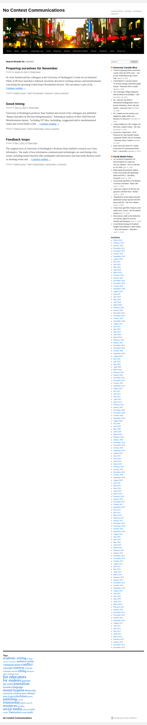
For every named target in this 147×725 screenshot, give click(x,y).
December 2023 (119, 313)
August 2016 (118, 534)
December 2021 (119, 378)
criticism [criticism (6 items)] (28, 668)
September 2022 (119, 353)
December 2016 (119, 523)
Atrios (8, 51)
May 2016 (117, 542)
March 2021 (117, 402)
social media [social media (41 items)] (12, 709)
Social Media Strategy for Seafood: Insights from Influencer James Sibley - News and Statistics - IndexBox (127, 226)
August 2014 (118, 591)
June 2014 (117, 596)
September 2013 (119, 620)
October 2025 (118, 254)
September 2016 (119, 531)
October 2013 (118, 618)
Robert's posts (19, 93)
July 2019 (116, 456)
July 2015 (116, 566)
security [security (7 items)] (21, 706)
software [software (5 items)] (25, 709)
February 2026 (118, 243)
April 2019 (117, 461)
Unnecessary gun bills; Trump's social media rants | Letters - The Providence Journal (127, 210)
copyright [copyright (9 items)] (7, 668)
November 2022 (119, 348)
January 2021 (118, 407)
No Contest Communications (34, 10)
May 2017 (117, 513)
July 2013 (116, 626)
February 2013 (118, 639)
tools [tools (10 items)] (32, 709)
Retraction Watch (80, 51)
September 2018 (119, 477)
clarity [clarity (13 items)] (30, 661)
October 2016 (118, 529)
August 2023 (118, 324)
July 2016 (116, 537)
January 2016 (118, 553)
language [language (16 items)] (17, 687)
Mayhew (57, 51)
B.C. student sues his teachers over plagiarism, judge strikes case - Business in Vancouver (125, 116)
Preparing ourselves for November (32, 68)
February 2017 (118, 518)
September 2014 (119, 588)
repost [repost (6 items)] (22, 703)
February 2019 (118, 467)
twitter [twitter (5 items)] (5, 712)
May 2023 (117, 332)
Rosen (94, 51)
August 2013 (118, 623)
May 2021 (117, 397)
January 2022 (118, 375)
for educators (38, 93)
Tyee (112, 51)
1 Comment (61, 164)
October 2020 (118, 415)
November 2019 (119, 445)
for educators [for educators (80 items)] (14, 676)
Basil (16, 51)
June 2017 (117, 510)
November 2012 (119, 647)
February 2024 (118, 308)
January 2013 (118, 642)
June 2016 (117, 539)
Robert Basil (35, 72)
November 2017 (119, 502)
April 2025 (117, 270)
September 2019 (119, 450)
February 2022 (118, 372)
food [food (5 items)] (17, 674)
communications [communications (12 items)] (12, 664)
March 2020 (117, 434)
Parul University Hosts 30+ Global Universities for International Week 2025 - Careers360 (126, 148)
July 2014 (116, 593)
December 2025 (119, 248)
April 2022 (117, 367)
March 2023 (117, 337)
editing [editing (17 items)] (22, 671)
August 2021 (118, 388)
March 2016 (117, 548)
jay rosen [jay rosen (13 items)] (8, 683)
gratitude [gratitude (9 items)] (26, 680)
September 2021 (119, 386)
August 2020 (118, 421)
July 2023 (116, 326)
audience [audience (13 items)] (22, 661)
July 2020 (116, 424)
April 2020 (117, 432)
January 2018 (118, 499)
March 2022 (117, 370)
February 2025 (118, 275)
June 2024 (117, 297)
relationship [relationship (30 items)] (11, 702)
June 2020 (117, 426)
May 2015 (117, 569)
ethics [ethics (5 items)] (5, 674)
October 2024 (118, 286)
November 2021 (119, 380)
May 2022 (117, 364)
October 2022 (118, 351)
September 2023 (119, 321)
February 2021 (118, 405)
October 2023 (118, 318)
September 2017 (119, 507)
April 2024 (117, 302)
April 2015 (117, 572)
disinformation (39, 164)
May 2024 (117, 299)
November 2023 (119, 316)
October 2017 (118, 504)
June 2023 (117, 329)
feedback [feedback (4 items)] (11, 674)
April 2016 (117, 545)
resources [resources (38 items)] (10, 706)
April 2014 (117, 601)
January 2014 (118, 610)
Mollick (67, 51)
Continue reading (16, 88)
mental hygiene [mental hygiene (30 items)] (13, 690)
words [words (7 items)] (24, 712)
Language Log (37, 51)
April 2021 (117, 399)
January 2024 (118, 310)
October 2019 (118, 448)
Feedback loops (18, 139)
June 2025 (117, 264)
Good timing (15, 103)
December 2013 (119, 612)
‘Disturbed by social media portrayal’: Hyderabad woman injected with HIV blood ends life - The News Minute (127, 199)
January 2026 (118, 246)
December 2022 (119, 345)
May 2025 (117, 267)
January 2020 (118, 440)
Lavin (48, 51)
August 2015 (118, 564)
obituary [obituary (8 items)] (31, 693)
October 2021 (118, 383)
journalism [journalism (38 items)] (21, 684)
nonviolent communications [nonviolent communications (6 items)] (15, 693)
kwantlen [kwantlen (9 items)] (7, 687)
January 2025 (118, 278)
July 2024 (116, 294)
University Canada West (125, 67)
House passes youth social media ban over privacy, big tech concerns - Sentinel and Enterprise (126, 218)
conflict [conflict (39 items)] (27, 664)
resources (49, 93)
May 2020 (117, 429)
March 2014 (117, 604)
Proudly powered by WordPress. (125, 718)
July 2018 (116, 483)
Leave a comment (61, 93)
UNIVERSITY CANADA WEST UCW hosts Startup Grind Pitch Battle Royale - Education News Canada (127, 83)
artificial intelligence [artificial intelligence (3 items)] (9, 662)
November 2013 (119, 615)
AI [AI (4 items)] (28, 659)
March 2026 (117, 240)
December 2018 (119, 472)
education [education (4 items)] (30, 671)
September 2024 (119, 289)
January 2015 (118, 580)
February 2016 (118, 550)
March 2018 (117, 494)
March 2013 (117, 637)
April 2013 (117, 634)
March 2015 (117, 575)
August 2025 (118, 259)
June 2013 (117, 628)
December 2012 (119, 645)
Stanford (103, 51)
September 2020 (119, 418)
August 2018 (118, 480)
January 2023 (118, 343)
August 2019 (118, 453)
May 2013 (117, 631)
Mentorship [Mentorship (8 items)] (30, 690)
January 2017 (118, 521)
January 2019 (118, 469)
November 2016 (119, 526)
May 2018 (117, 488)
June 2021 (117, 394)
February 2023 (118, 340)
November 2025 (119, 251)
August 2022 (118, 356)
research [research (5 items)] (29, 703)
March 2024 (117, 305)
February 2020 (118, 437)
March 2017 (117, 515)
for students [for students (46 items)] (12, 680)
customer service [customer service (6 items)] (10, 671)
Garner (24, 51)
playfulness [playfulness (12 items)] (21, 696)
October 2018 (118, 475)
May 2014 (117, 599)
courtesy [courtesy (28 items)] (19, 668)
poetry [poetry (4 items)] (30, 696)
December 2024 (119, 281)
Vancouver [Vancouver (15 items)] (15, 712)
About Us (121, 51)
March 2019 (117, 464)
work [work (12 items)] (30, 712)
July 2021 (116, 391)
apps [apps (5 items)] (31, 658)
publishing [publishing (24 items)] (10, 699)
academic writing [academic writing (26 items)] (14, 658)
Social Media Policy (123, 156)
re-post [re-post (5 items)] (20, 699)
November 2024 (119, 283)
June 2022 (117, 361)
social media (38, 129)
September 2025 (119, 256)
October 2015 (118, 561)
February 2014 (118, 607)
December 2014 (119, 583)
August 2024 (118, 291)
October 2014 (118, 585)
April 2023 (117, 335)
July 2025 (116, 262)
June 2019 (117, 459)
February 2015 (118, 577)
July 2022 (116, 359)
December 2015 (119, 556)
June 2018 (117, 486)
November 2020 (119, 413)
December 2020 (119, 410)
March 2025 (117, 272)
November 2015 (119, 558)
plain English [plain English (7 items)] (9, 696)
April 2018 (117, 491)
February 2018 (118, 496)
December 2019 (119, 442)
